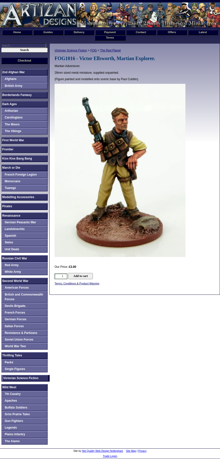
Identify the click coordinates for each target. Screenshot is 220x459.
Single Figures (15, 369)
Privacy (142, 451)
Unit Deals (12, 249)
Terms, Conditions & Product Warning (77, 283)
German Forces (15, 319)
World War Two (15, 346)
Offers (172, 32)
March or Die (11, 167)
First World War (13, 140)
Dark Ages (9, 104)
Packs (9, 362)
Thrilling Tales (12, 355)
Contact (141, 32)
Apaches (11, 400)
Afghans (11, 79)
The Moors (12, 124)
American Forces (17, 287)
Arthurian (11, 111)
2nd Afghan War (13, 72)
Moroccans (12, 181)
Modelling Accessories (18, 197)
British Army (13, 86)
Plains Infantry (15, 434)
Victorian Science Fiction (71, 50)
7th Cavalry (13, 394)
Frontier (7, 149)
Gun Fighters (14, 421)
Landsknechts (15, 229)
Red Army (12, 265)
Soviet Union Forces (19, 339)
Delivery (79, 32)
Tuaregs (10, 188)
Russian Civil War (14, 258)
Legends (11, 427)
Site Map (131, 451)
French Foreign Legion (21, 174)
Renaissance (11, 215)
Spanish (10, 235)
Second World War (15, 281)
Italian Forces (14, 326)
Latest (203, 32)
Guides (48, 32)
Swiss (9, 242)
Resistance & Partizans (21, 333)
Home (17, 32)
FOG (93, 50)
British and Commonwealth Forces (24, 297)
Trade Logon (110, 456)
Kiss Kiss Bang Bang (17, 158)
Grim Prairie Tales (17, 414)
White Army (13, 272)
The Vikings (13, 131)
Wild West (9, 387)
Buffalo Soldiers (16, 407)
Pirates (7, 206)
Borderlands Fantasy (17, 95)
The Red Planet (110, 50)
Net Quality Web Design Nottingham (102, 451)
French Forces (15, 312)
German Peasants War (20, 222)
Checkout (24, 60)
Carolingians (14, 117)
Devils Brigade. (15, 306)
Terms (110, 37)
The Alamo (12, 441)
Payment (110, 32)
